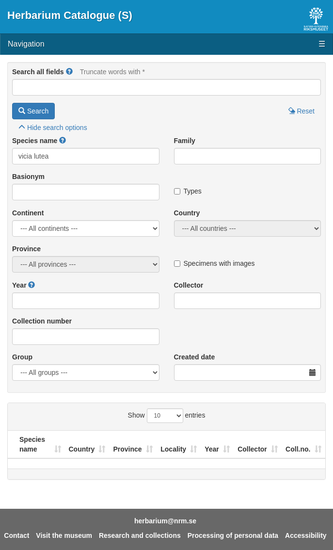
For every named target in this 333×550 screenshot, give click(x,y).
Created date (194, 357)
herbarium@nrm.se (165, 521)
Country (187, 213)
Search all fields (38, 72)
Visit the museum (64, 535)
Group (22, 357)
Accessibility (306, 535)
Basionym (28, 176)
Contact (16, 535)
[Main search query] (166, 87)
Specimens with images (214, 263)
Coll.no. (297, 449)
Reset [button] (301, 111)
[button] (69, 72)
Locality (173, 449)
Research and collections (140, 535)
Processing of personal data (233, 535)
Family (184, 141)
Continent (28, 213)
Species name (34, 141)
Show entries (167, 415)
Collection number (42, 321)
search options (52, 127)
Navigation (166, 44)
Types (188, 191)
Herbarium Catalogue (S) (69, 15)
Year (19, 285)
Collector (189, 285)
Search (33, 111)
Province (26, 249)
